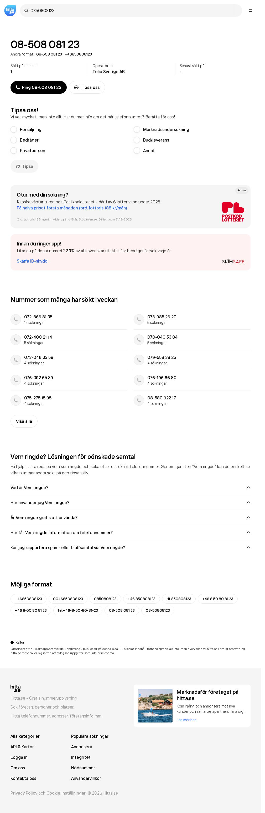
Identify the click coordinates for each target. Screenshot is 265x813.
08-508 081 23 (122, 610)
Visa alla (24, 421)
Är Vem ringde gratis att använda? (131, 517)
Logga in (19, 757)
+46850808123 (28, 598)
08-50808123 (158, 610)
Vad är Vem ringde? (131, 487)
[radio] (14, 129)
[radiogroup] (131, 140)
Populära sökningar (89, 736)
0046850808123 (68, 598)
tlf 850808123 (179, 598)
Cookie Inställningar (66, 793)
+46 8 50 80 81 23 (217, 598)
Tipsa (24, 166)
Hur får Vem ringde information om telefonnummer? (131, 532)
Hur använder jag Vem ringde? (131, 502)
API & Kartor (22, 746)
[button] (131, 252)
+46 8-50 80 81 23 (31, 610)
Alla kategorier (25, 736)
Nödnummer (83, 767)
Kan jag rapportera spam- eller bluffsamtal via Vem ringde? (131, 547)
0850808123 (105, 598)
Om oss (18, 767)
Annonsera (81, 746)
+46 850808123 (141, 598)
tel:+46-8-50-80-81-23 (78, 610)
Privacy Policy (24, 793)
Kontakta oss (23, 778)
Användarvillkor (86, 778)
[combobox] (133, 10)
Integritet (81, 757)
